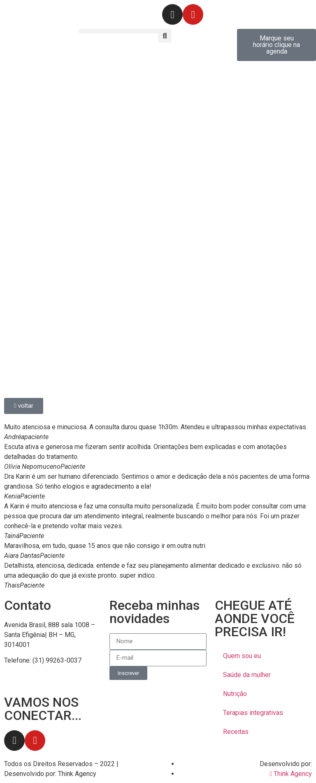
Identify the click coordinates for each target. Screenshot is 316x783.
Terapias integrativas (253, 713)
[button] (118, 31)
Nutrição (235, 694)
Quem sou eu (242, 656)
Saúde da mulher (247, 675)
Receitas (236, 732)
